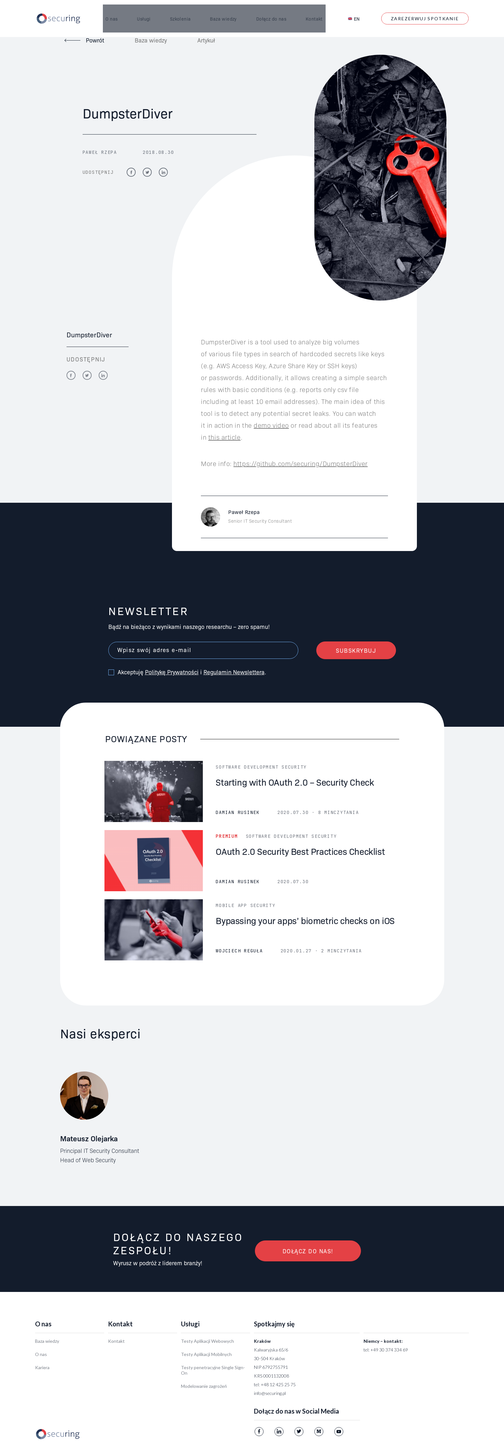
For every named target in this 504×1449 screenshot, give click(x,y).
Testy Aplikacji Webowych (207, 1341)
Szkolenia (177, 10)
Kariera (42, 1367)
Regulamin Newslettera (234, 672)
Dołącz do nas (268, 10)
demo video (271, 424)
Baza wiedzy (220, 10)
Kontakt (311, 10)
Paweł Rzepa (100, 152)
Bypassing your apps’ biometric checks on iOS (305, 920)
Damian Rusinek (238, 812)
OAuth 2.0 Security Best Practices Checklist (300, 851)
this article (224, 436)
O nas (109, 10)
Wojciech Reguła (239, 951)
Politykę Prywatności (172, 672)
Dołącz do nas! (308, 1251)
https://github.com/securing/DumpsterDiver (300, 463)
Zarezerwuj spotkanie (425, 10)
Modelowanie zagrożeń (204, 1386)
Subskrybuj (356, 650)
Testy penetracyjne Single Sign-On (213, 1370)
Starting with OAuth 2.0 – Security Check (295, 781)
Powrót (95, 40)
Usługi (141, 10)
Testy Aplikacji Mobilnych (206, 1354)
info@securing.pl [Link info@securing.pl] (270, 1393)
